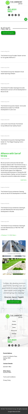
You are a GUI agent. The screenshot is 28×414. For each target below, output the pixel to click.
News (14, 327)
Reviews (14, 324)
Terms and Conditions (9, 377)
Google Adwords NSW (14, 411)
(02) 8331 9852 (7, 366)
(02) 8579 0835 (7, 372)
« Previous (4, 235)
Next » (14, 235)
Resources (14, 330)
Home (14, 321)
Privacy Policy (7, 380)
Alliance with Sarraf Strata (11, 154)
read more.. (23, 180)
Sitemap (14, 333)
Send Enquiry (8, 32)
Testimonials (14, 301)
